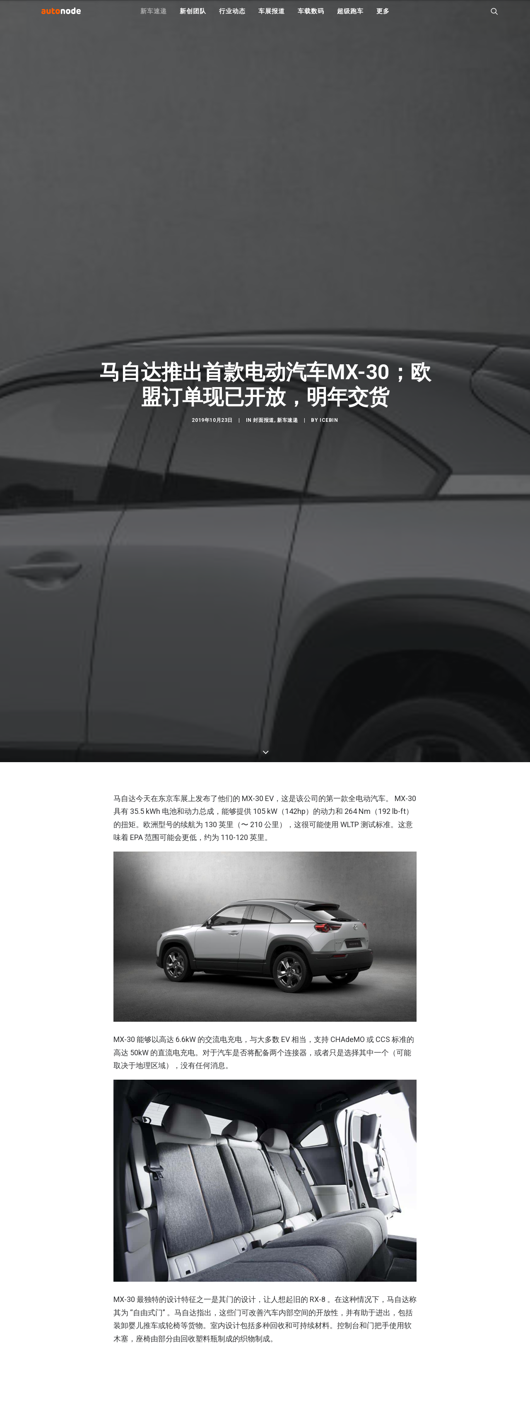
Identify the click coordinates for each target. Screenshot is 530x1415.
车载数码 (311, 16)
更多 (383, 16)
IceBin (329, 575)
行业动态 (232, 16)
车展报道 (271, 16)
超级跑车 (350, 16)
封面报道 (263, 575)
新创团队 (193, 16)
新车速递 (153, 16)
